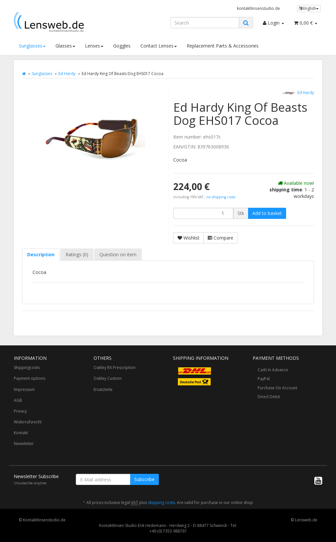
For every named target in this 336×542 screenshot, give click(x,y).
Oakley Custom (108, 378)
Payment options (29, 378)
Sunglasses (32, 46)
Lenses (94, 46)
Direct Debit (269, 396)
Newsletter (24, 443)
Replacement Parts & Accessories (223, 46)
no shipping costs (220, 197)
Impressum (24, 389)
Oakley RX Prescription (115, 367)
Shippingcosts (27, 367)
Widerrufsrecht (28, 422)
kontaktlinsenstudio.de (258, 8)
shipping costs (161, 502)
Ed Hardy (66, 73)
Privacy (20, 411)
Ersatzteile (103, 389)
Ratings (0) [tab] (77, 254)
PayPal (264, 378)
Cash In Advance (273, 370)
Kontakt (21, 433)
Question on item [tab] (117, 254)
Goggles (122, 46)
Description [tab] (40, 254)
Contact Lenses (158, 46)
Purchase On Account (277, 388)
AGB (18, 400)
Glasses (65, 46)
